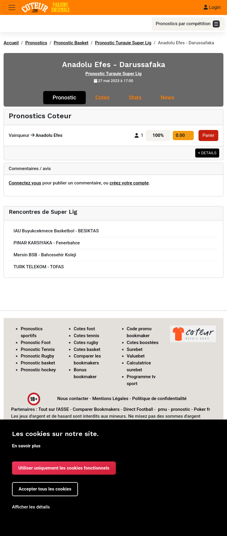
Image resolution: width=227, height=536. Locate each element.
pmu (162, 409)
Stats (135, 97)
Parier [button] (208, 135)
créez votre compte (129, 183)
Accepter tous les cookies (45, 489)
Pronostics (36, 43)
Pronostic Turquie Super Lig (123, 43)
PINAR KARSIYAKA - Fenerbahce (46, 243)
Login (212, 7)
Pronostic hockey (38, 370)
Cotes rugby (86, 342)
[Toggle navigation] (12, 7)
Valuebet (136, 356)
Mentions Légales (110, 398)
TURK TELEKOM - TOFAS (38, 266)
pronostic (180, 409)
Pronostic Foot (36, 342)
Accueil (11, 43)
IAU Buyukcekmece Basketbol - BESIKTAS (56, 231)
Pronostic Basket (71, 43)
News (168, 97)
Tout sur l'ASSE (53, 409)
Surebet (135, 349)
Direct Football (138, 409)
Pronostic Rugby (37, 356)
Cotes (102, 97)
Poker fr (202, 409)
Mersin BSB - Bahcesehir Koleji (44, 255)
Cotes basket (87, 349)
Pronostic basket (38, 363)
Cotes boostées (143, 342)
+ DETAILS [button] (207, 153)
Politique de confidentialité (159, 398)
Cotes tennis (86, 335)
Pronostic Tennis (38, 349)
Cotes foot (84, 328)
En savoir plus (26, 446)
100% (158, 135)
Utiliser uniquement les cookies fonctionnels (63, 468)
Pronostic (64, 97)
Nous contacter (72, 398)
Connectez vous (25, 183)
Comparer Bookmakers (96, 409)
